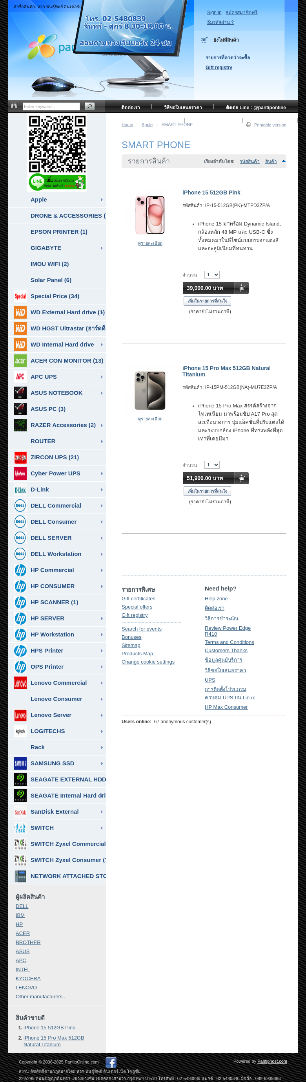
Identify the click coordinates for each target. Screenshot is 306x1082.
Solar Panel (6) (51, 280)
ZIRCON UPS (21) (46, 457)
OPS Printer (39, 666)
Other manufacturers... (41, 996)
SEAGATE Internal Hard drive (60, 795)
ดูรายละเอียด (150, 243)
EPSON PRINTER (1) (59, 231)
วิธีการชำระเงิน (222, 619)
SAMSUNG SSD (44, 763)
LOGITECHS (39, 731)
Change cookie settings (148, 662)
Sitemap (131, 645)
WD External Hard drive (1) (59, 312)
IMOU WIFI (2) (50, 263)
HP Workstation (44, 634)
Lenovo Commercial (50, 683)
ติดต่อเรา (214, 608)
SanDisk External (46, 811)
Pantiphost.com (272, 1061)
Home (127, 124)
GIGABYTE (46, 247)
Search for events (142, 629)
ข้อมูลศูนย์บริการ (223, 660)
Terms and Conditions (229, 642)
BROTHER (28, 942)
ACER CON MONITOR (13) (59, 360)
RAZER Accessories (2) (55, 425)
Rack (38, 747)
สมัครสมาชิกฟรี (241, 12)
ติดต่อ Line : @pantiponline (256, 107)
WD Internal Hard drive (54, 344)
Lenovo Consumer (56, 698)
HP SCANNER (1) (46, 602)
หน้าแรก (164, 122)
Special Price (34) (46, 296)
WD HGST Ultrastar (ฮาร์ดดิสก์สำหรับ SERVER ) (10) (60, 328)
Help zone (216, 599)
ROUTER (43, 441)
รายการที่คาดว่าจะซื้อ (228, 58)
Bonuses (132, 637)
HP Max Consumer (226, 707)
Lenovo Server (42, 715)
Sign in (214, 12)
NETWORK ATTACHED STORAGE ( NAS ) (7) (60, 876)
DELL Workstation (47, 554)
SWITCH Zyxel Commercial (60, 844)
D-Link (31, 489)
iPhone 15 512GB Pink (211, 192)
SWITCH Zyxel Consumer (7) (60, 860)
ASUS (22, 951)
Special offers (137, 607)
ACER (23, 933)
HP (19, 924)
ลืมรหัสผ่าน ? (220, 22)
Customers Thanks (226, 650)
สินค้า (271, 161)
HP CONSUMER (44, 586)
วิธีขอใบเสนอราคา (225, 670)
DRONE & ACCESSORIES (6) (68, 215)
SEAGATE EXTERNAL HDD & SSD (60, 779)
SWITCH (34, 828)
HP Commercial (44, 570)
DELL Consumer (45, 521)
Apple (39, 199)
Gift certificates (138, 599)
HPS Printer (38, 650)
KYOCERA (28, 978)
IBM (20, 915)
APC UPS (35, 376)
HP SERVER (39, 618)
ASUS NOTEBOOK (48, 393)
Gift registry (135, 615)
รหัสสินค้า (250, 161)
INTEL (23, 969)
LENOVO (26, 987)
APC (21, 960)
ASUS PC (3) (40, 409)
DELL (22, 906)
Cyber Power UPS (47, 473)
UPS (210, 680)
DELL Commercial (47, 505)
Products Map (137, 654)
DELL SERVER (42, 538)
